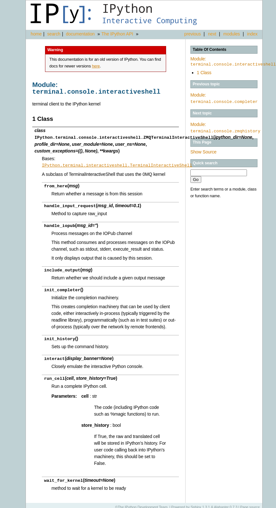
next (212, 33)
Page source (250, 503)
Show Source (203, 151)
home (36, 33)
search (53, 33)
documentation (81, 33)
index (252, 33)
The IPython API (117, 33)
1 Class (204, 72)
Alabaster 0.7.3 (225, 503)
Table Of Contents (209, 49)
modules (231, 33)
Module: (233, 61)
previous (192, 33)
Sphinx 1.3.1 (200, 503)
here (96, 66)
